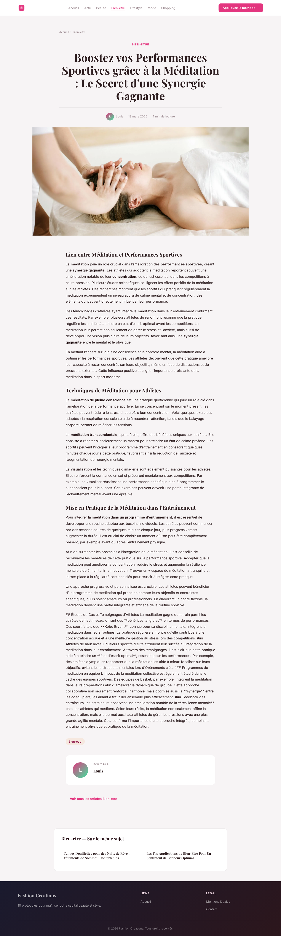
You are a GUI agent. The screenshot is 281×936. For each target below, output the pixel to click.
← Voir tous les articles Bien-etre (91, 799)
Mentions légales (218, 901)
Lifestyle (136, 8)
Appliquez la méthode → (241, 8)
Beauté (101, 8)
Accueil (73, 8)
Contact (211, 909)
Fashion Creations (37, 895)
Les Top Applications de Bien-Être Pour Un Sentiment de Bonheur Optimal (179, 855)
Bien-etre (118, 8)
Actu (87, 8)
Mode (152, 8)
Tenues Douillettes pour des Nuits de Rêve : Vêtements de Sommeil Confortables (96, 855)
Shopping (168, 8)
